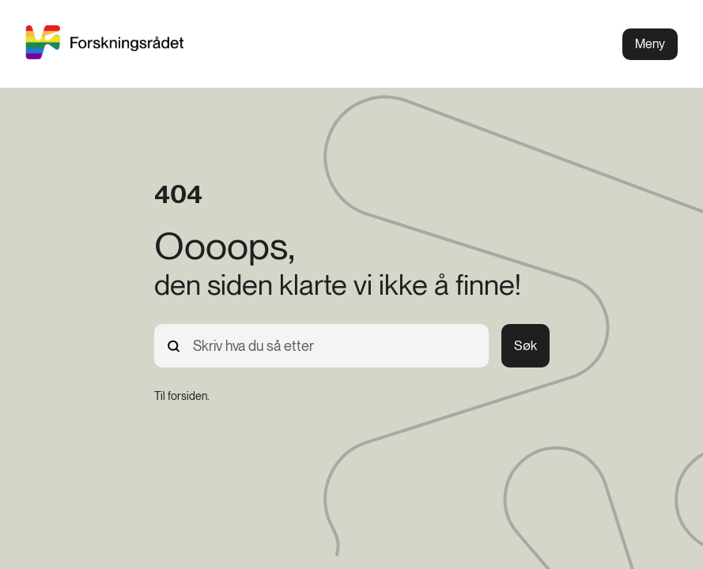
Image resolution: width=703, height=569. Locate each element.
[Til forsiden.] (182, 396)
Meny (650, 43)
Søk (525, 345)
